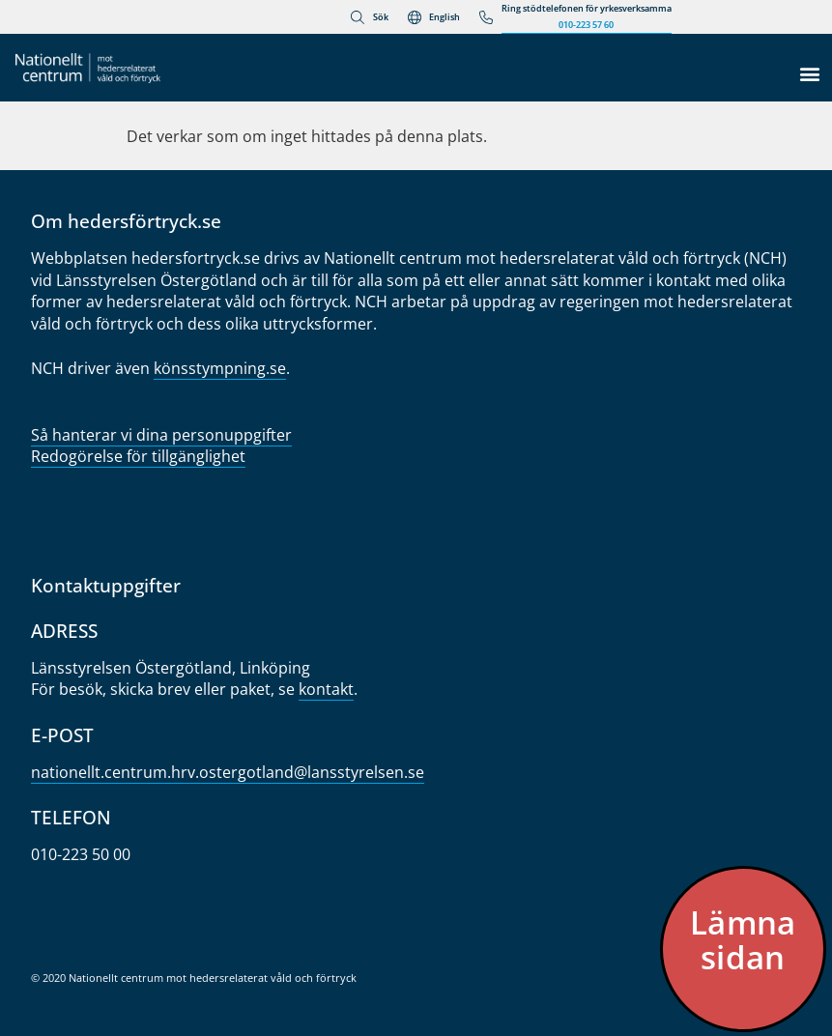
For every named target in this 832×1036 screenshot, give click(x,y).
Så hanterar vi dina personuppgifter (161, 435)
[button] (809, 73)
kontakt (326, 689)
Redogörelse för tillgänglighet (138, 456)
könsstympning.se (220, 368)
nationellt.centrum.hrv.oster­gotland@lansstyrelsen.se (227, 772)
